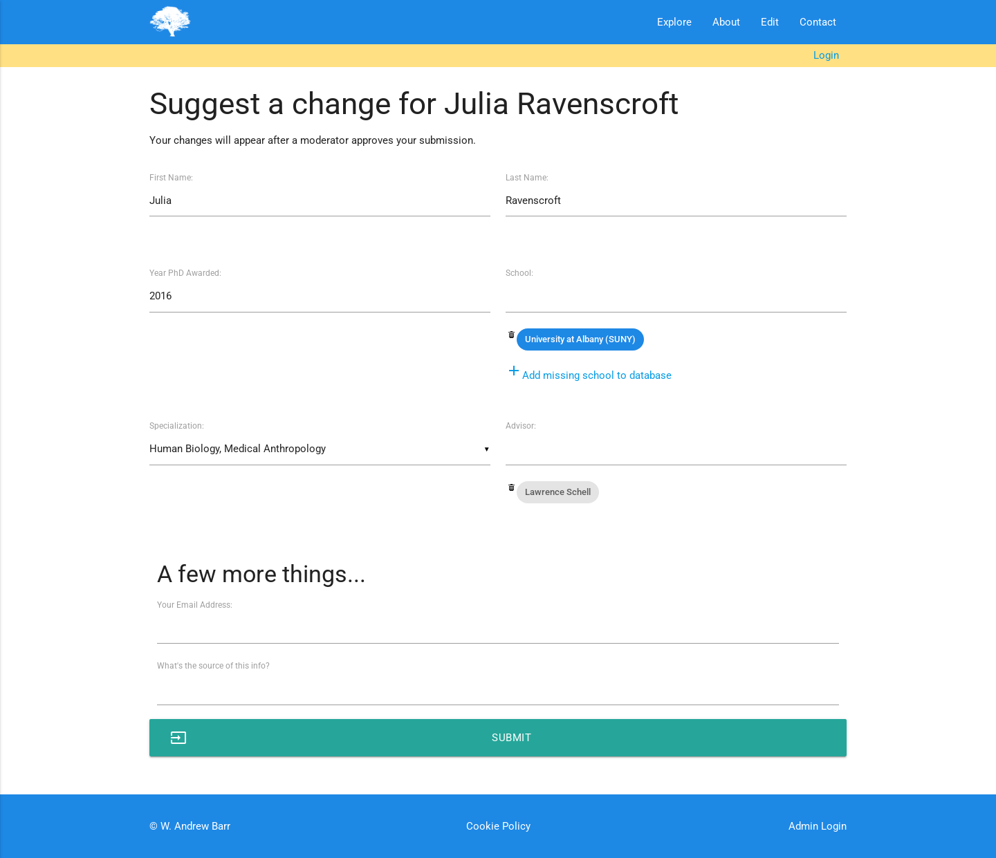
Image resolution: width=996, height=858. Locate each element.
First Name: (171, 178)
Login (826, 55)
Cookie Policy (498, 826)
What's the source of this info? (213, 666)
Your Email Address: (194, 605)
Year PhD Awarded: (185, 273)
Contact (818, 22)
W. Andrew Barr (194, 826)
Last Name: (527, 178)
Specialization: (176, 426)
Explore (674, 22)
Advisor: (521, 426)
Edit (770, 22)
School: (519, 273)
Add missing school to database (589, 375)
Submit (350, 737)
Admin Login (817, 826)
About (726, 22)
